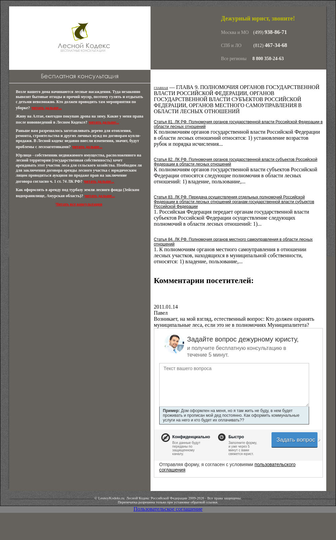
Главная (161, 88)
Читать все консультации (78, 204)
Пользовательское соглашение (167, 509)
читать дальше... (46, 107)
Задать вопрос (297, 440)
